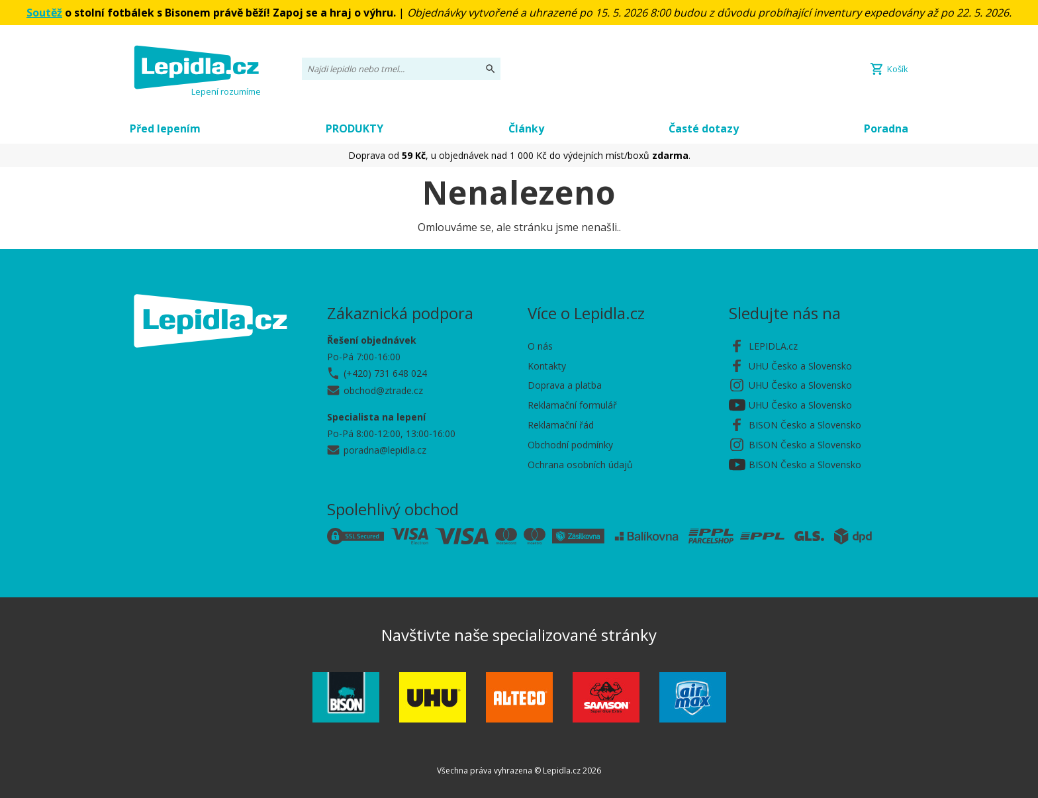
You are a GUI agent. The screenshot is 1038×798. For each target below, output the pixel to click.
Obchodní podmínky (570, 444)
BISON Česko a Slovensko (805, 425)
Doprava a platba (565, 385)
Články (526, 128)
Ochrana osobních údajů (580, 464)
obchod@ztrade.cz (383, 390)
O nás (540, 346)
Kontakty (547, 366)
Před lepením (165, 128)
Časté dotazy (704, 128)
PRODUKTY (354, 128)
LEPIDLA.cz (773, 346)
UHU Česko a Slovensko (800, 366)
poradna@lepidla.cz (385, 450)
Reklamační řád (561, 425)
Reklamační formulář (572, 405)
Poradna (886, 128)
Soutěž (44, 12)
